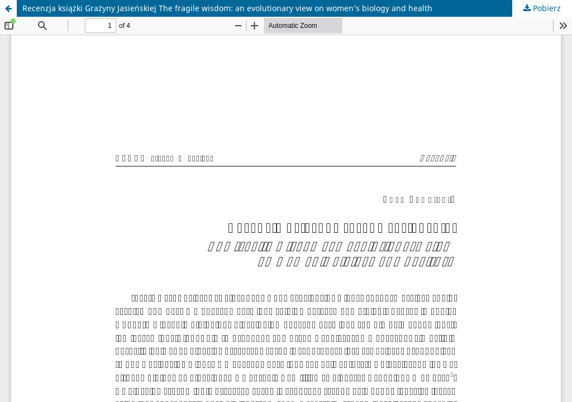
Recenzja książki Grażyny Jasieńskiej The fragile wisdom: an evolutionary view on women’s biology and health (227, 8)
